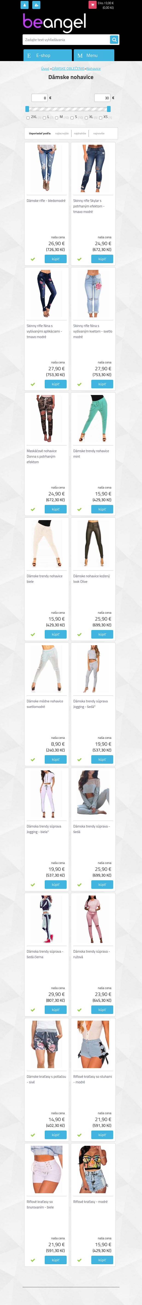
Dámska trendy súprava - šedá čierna (45, 954)
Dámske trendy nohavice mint (91, 453)
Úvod (45, 68)
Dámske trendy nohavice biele (44, 578)
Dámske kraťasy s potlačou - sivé (46, 1079)
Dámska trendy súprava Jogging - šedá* (90, 703)
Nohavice (93, 68)
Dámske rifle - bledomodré (46, 200)
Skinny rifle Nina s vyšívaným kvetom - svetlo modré (92, 331)
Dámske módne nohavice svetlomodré (45, 703)
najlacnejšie (62, 133)
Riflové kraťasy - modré (90, 1201)
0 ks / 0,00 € (106, 3)
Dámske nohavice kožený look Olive (91, 578)
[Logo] (54, 22)
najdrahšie (80, 133)
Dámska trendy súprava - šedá (91, 829)
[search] (114, 39)
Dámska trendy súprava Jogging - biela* (44, 829)
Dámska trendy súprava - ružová (91, 954)
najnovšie (98, 133)
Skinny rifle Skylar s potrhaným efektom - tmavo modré (89, 206)
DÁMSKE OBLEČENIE (68, 68)
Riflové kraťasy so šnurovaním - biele (40, 1204)
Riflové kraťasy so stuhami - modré (92, 1079)
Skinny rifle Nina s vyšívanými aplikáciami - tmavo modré (44, 331)
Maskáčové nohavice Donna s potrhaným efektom (42, 456)
